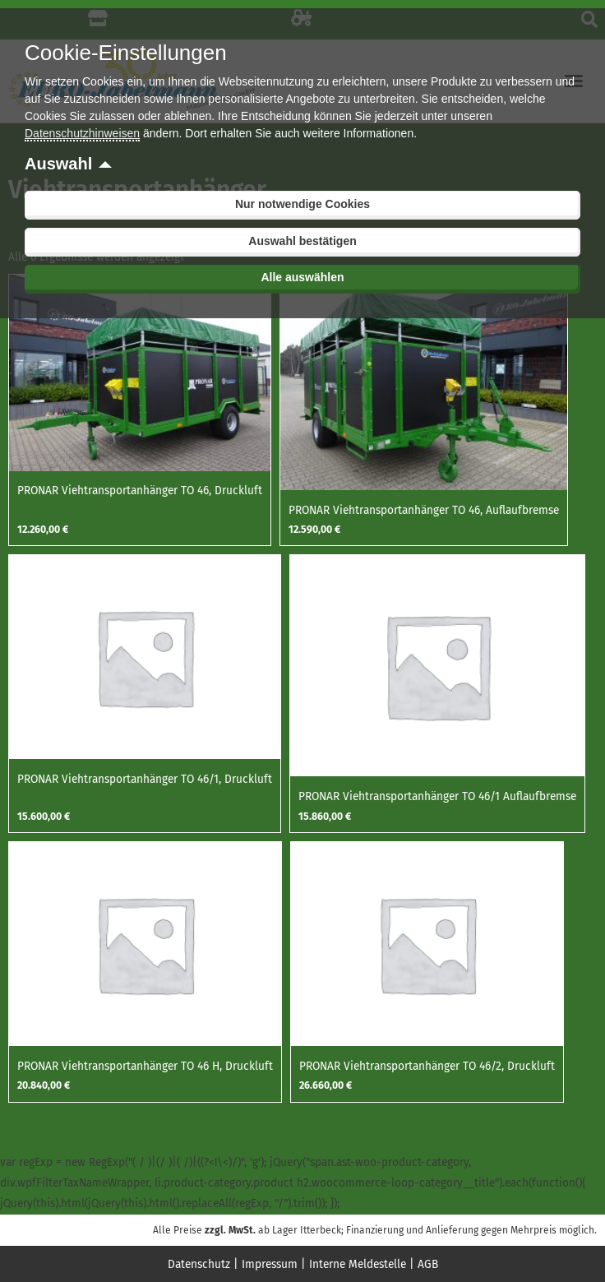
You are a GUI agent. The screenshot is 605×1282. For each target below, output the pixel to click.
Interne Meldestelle (357, 1264)
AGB (428, 1264)
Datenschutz (199, 1264)
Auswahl (58, 164)
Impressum (270, 1264)
